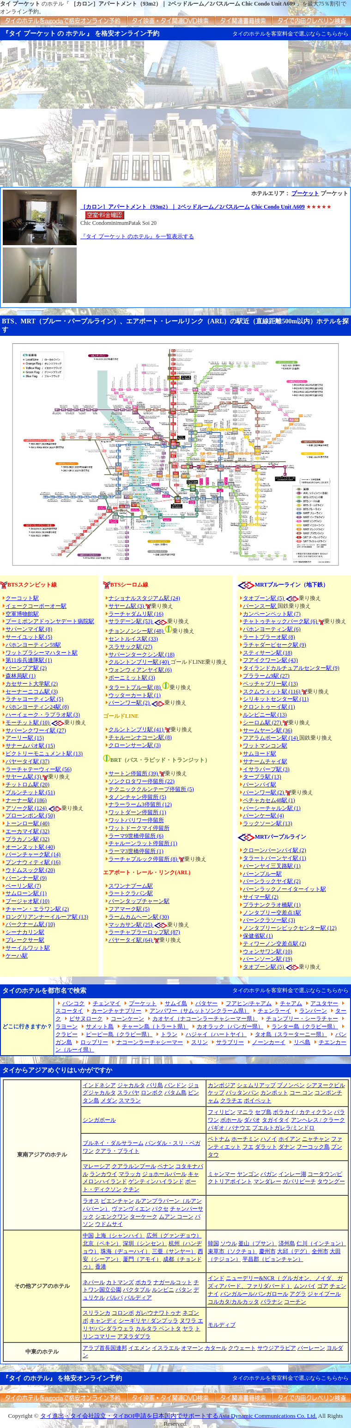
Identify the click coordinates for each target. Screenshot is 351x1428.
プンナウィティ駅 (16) (33, 862)
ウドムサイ (109, 1224)
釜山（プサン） (257, 1243)
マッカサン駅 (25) (131, 924)
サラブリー (230, 1042)
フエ (248, 1147)
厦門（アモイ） (142, 1259)
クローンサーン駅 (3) (135, 745)
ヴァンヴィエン (131, 1208)
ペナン (165, 1166)
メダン (109, 1100)
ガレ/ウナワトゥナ (158, 1313)
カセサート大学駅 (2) (32, 683)
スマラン (130, 1100)
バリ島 (154, 1085)
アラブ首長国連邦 (105, 1348)
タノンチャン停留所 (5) (137, 797)
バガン (268, 1174)
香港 (100, 1266)
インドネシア (99, 1085)
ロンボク (152, 1092)
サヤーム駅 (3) (24, 776)
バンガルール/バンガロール (254, 1294)
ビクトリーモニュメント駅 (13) (44, 753)
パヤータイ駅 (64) (131, 940)
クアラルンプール (134, 1166)
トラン (169, 1034)
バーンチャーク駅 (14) (33, 854)
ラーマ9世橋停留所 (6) (136, 836)
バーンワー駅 (125, 702)
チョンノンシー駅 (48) (137, 631)
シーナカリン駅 (25, 932)
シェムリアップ (256, 1085)
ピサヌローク (86, 1018)
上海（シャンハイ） (120, 1235)
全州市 (320, 1251)
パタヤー (206, 1003)
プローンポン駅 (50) (30, 815)
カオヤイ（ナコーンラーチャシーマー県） (205, 1018)
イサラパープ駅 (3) (266, 769)
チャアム (291, 1003)
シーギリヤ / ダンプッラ (148, 1320)
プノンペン (291, 1085)
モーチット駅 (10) (35, 722)
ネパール (94, 1282)
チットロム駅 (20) (27, 784)
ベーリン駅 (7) (23, 886)
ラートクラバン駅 (131, 893)
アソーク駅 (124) (27, 808)
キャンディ (103, 1320)
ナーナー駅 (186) (26, 800)
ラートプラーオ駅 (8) (269, 637)
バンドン (175, 1085)
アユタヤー (324, 1003)
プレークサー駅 (25, 940)
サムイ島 (176, 1003)
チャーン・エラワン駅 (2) (37, 909)
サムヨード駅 (259, 753)
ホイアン (289, 1139)
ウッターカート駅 (131, 695)
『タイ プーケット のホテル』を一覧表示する (137, 236)
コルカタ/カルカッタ (233, 1301)
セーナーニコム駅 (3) (32, 691)
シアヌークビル (325, 1085)
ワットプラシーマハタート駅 (42, 652)
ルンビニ (163, 1289)
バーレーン (311, 1348)
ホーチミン (245, 1139)
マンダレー (267, 1181)
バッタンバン (242, 1092)
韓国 (213, 1243)
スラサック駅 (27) (130, 646)
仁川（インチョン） (321, 1243)
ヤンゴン (248, 1174)
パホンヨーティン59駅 (33, 645)
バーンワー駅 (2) (264, 792)
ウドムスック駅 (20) (30, 870)
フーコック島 (313, 1147)
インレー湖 (292, 1174)
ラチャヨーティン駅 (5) (34, 699)
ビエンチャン (117, 1201)
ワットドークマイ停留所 (139, 828)
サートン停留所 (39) (134, 773)
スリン (199, 1042)
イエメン (139, 1348)
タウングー (331, 1181)
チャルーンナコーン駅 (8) (140, 737)
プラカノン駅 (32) (27, 839)
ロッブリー (94, 1042)
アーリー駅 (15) (25, 738)
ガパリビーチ (299, 1181)
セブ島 (263, 1112)
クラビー (66, 1034)
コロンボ (123, 1313)
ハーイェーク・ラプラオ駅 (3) (43, 714)
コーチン (295, 1301)
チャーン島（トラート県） (155, 1026)
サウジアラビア (276, 1348)
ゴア (322, 1286)
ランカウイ (103, 1174)
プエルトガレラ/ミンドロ (283, 1128)
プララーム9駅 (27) (266, 676)
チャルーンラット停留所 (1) (143, 843)
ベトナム (219, 1139)
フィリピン (222, 1112)
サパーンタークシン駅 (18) (142, 654)
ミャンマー (222, 1174)
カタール (216, 1348)
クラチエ (231, 1100)
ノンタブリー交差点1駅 (272, 912)
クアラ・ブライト (117, 1151)
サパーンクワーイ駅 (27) (36, 730)
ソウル (228, 1243)
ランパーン (313, 1011)
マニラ (245, 1112)
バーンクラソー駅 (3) (269, 920)
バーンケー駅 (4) (263, 815)
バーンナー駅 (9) (26, 878)
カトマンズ (120, 1282)
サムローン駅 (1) (26, 893)
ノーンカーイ (268, 1042)
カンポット (274, 1092)
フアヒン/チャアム (249, 1003)
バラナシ (271, 1301)
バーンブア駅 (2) (26, 668)
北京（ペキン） (102, 1243)
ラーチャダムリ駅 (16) (136, 614)
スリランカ (96, 1313)
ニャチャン (316, 1139)
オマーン (192, 1348)
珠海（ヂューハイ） (126, 1251)
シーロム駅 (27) (263, 722)
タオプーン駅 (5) (264, 598)
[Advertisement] (175, 117)
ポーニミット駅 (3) (132, 677)
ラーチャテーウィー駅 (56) (39, 769)
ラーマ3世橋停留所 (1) (136, 851)
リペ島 (302, 1042)
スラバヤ (128, 1092)
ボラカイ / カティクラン (303, 1112)
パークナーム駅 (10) (30, 924)
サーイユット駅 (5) (29, 637)
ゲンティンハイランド (156, 1181)
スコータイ (69, 1011)
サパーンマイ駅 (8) (29, 629)
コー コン (301, 1092)
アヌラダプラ (134, 1336)
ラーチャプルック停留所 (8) (144, 859)
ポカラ (143, 1282)
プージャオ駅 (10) (27, 901)
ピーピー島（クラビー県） (119, 1034)
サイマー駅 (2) (260, 897)
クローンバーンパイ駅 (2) (274, 850)
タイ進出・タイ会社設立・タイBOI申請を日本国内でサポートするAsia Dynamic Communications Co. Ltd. (178, 1415)
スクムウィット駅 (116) (272, 691)
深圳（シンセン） (145, 1243)
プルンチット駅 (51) (30, 792)
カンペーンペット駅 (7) (272, 614)
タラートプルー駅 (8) (135, 687)
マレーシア (96, 1166)
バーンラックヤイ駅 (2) (272, 881)
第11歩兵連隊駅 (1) (29, 660)
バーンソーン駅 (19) (267, 959)
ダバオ (252, 1120)
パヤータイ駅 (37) (27, 761)
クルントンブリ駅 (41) (137, 729)
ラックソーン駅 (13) (267, 823)
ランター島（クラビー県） (305, 1026)
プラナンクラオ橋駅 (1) (272, 905)
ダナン (286, 1147)
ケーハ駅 (17, 955)
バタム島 (175, 1092)
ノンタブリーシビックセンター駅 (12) (290, 928)
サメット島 (100, 1026)
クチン (131, 1189)
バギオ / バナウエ (229, 1128)
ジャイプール (324, 1294)
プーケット (305, 193)
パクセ (160, 1208)
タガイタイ (276, 1120)
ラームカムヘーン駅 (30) (139, 917)
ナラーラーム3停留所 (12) (140, 804)
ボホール (231, 1120)
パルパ (114, 1297)
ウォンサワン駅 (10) (267, 951)
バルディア (138, 1297)
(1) (157, 695)
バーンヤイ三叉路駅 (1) (272, 866)
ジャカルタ (131, 1085)
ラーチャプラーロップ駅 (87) (144, 932)
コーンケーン (127, 1018)
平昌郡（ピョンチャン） (272, 1259)
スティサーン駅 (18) (267, 652)
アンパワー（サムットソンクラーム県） (199, 1011)
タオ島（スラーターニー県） (291, 1034)
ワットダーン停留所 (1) (137, 812)
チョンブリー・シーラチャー (302, 1018)
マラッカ (130, 1174)
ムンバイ (305, 1286)
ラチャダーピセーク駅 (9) (274, 645)
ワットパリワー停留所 (136, 820)
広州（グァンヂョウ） (174, 1235)
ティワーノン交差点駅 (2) (274, 943)
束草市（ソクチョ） (233, 1251)
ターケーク (143, 1216)
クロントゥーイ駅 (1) (269, 707)
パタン (184, 1289)
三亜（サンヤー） (174, 1251)
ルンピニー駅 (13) (265, 714)
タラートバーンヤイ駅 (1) (274, 858)
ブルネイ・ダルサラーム (113, 1143)
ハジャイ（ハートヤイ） (216, 1034)
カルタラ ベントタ (158, 1328)
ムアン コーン (176, 1216)
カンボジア (222, 1085)
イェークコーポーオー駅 (36, 606)
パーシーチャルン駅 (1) (272, 808)
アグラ (298, 1294)
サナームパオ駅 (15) (30, 745)
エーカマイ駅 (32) (27, 831)
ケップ (216, 1092)
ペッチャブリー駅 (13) (270, 683)
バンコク (73, 1003)
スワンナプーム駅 (131, 886)
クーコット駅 (22, 598)
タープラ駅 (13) (262, 776)
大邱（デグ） (293, 1251)
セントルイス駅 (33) (133, 639)
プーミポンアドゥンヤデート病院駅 (50, 621)
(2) (146, 702)
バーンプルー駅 (262, 874)
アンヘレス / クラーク (318, 1120)
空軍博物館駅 (22, 614)
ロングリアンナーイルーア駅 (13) (47, 917)
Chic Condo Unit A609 (278, 207)
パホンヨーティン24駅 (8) (37, 707)
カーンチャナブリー (116, 1011)
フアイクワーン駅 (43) (270, 660)
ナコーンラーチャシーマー (149, 1042)
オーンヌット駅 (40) (30, 847)
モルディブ (222, 1325)
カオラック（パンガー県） (230, 1026)
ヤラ (188, 1328)
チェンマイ (107, 1003)
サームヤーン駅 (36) (267, 730)
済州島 (286, 1243)
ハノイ (268, 1139)
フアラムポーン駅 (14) (271, 738)
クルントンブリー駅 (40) (139, 662)
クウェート (242, 1348)
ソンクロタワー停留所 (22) (142, 781)
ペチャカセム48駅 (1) (269, 800)
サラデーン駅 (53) (131, 621)
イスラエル (166, 1348)
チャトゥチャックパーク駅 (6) (281, 621)
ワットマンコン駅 (265, 745)
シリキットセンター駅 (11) (276, 699)
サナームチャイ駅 (265, 761)
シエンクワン (111, 1216)
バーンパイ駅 (259, 784)
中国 (88, 1235)
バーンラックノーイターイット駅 (284, 889)
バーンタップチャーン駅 (139, 901)
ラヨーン (66, 1026)
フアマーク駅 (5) (129, 909)
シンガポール (99, 1120)
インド (216, 1278)
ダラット (266, 1147)
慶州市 (267, 1251)
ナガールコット (172, 1282)
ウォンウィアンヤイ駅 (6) (140, 670)
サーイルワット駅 (28, 948)
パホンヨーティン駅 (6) (272, 629)
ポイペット (258, 1100)
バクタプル (137, 1289)
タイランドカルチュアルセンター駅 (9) (291, 668)
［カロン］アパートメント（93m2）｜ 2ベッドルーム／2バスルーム (165, 207)
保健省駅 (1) (258, 936)
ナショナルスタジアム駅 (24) (144, 598)
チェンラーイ (274, 1011)
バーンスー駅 (260, 606)
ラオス (91, 1201)
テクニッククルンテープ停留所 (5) (151, 789)
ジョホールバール (164, 1174)
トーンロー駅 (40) (27, 823)
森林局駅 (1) (21, 676)
